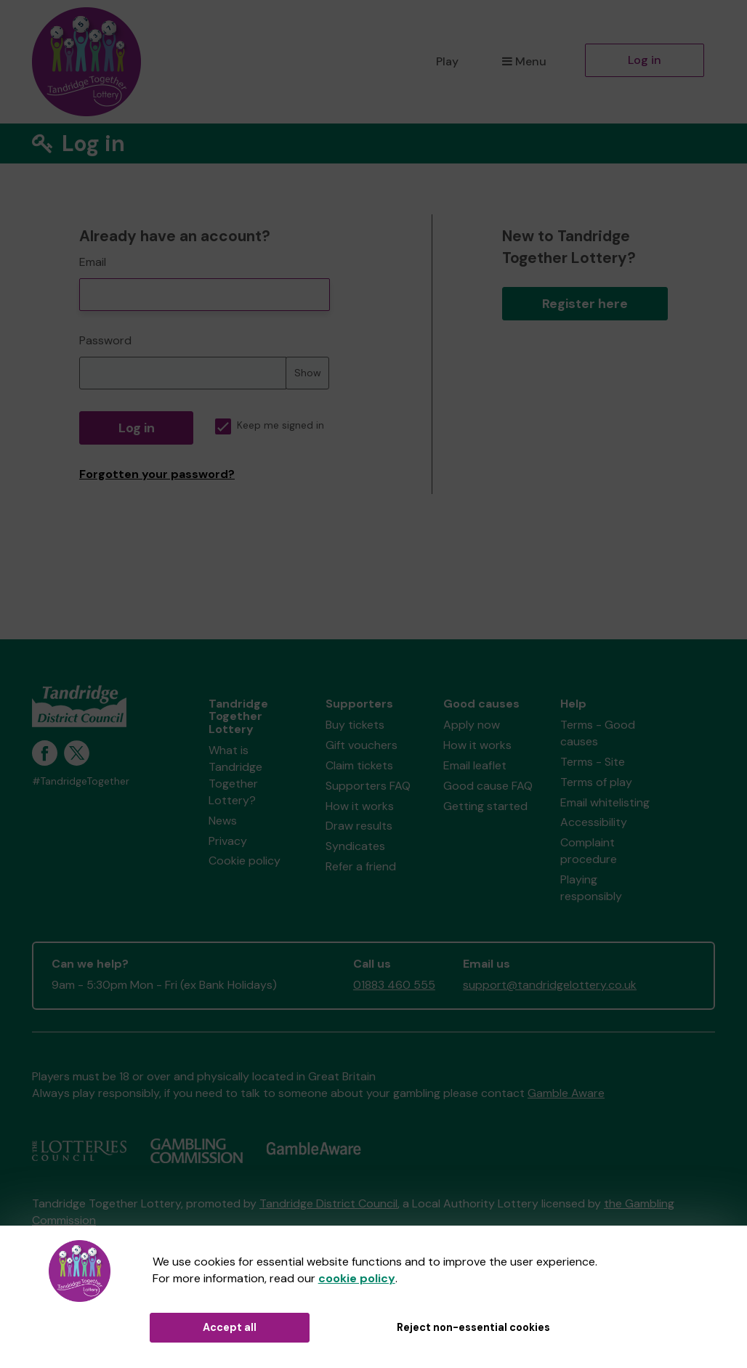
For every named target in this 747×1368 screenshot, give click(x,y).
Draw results (359, 825)
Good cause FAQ (488, 785)
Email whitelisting (605, 802)
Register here (585, 303)
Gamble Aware (566, 1093)
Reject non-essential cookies (473, 1327)
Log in (644, 60)
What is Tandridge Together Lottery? (235, 775)
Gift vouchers (361, 745)
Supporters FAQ (368, 785)
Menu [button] (524, 61)
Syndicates (355, 846)
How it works (360, 806)
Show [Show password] (307, 372)
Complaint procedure (588, 851)
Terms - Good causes (597, 733)
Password (105, 340)
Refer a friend (361, 866)
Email (92, 262)
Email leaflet (474, 765)
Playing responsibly (591, 888)
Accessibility (593, 822)
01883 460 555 (394, 984)
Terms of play (596, 782)
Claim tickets (359, 765)
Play (447, 61)
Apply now (471, 724)
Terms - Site (592, 761)
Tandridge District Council (328, 1203)
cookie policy (356, 1278)
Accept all (230, 1327)
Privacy (228, 841)
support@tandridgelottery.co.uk (550, 984)
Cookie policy (244, 860)
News (223, 820)
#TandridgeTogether (80, 781)
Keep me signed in (269, 425)
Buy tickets (355, 724)
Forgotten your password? (157, 474)
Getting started (485, 806)
